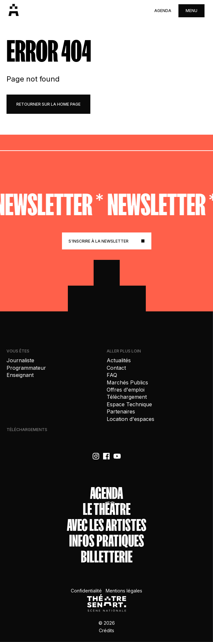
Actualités (119, 360)
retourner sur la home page (48, 104)
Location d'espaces (130, 419)
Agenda (162, 10)
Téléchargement (127, 397)
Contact (116, 368)
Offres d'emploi (126, 389)
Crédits (106, 630)
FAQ (112, 375)
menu (191, 10)
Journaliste (20, 360)
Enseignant (20, 375)
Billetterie (106, 557)
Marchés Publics (127, 382)
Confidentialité (86, 590)
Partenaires (121, 411)
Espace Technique (129, 404)
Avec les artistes (106, 525)
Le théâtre (106, 509)
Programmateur (26, 368)
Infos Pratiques (106, 541)
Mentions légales (124, 590)
